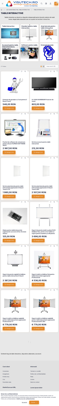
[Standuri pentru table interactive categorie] (29, 27)
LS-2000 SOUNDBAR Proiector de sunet (42, 100)
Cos (4, 379)
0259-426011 (8, 394)
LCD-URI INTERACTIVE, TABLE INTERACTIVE (18, 9)
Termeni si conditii (35, 371)
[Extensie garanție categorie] (47, 45)
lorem (32, 392)
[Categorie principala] (1, 10)
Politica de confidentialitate (38, 374)
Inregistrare (6, 374)
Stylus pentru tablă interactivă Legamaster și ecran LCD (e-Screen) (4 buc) (14, 231)
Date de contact (34, 382)
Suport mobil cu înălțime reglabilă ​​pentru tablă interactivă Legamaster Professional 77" (14, 320)
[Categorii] (2, 3)
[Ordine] (51, 66)
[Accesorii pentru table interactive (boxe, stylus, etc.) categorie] (10, 47)
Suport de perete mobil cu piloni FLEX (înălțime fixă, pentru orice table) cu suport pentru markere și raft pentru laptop (44, 232)
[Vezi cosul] (56, 3)
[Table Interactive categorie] (8, 26)
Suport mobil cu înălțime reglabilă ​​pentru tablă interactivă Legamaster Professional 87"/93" (43, 320)
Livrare (32, 379)
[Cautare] (41, 3)
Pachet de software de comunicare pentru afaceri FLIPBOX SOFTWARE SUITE (14, 143)
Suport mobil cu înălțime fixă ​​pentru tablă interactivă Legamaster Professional (43, 275)
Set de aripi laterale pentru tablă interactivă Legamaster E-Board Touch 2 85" (42, 187)
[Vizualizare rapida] (25, 71)
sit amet (32, 397)
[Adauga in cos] (9, 108)
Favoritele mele (7, 382)
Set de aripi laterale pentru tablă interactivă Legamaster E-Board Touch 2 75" (13, 187)
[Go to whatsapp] (54, 401)
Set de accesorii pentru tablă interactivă (41, 142)
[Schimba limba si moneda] (46, 3)
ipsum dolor (33, 395)
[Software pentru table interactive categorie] (29, 46)
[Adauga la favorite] (21, 71)
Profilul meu (6, 376)
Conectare (6, 371)
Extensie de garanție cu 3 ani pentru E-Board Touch (15, 100)
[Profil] (50, 3)
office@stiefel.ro (9, 397)
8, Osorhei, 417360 (10, 392)
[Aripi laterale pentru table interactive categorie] (49, 27)
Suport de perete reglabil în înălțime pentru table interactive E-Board (14, 275)
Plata (31, 376)
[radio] (43, 66)
